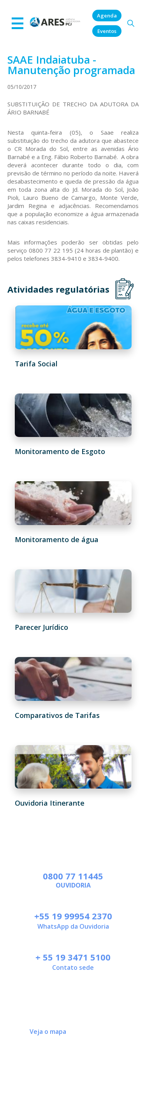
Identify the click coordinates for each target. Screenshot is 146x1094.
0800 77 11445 (73, 876)
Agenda (107, 15)
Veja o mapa (48, 1031)
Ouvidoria (73, 885)
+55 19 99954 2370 (73, 916)
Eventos (106, 31)
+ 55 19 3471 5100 (73, 957)
